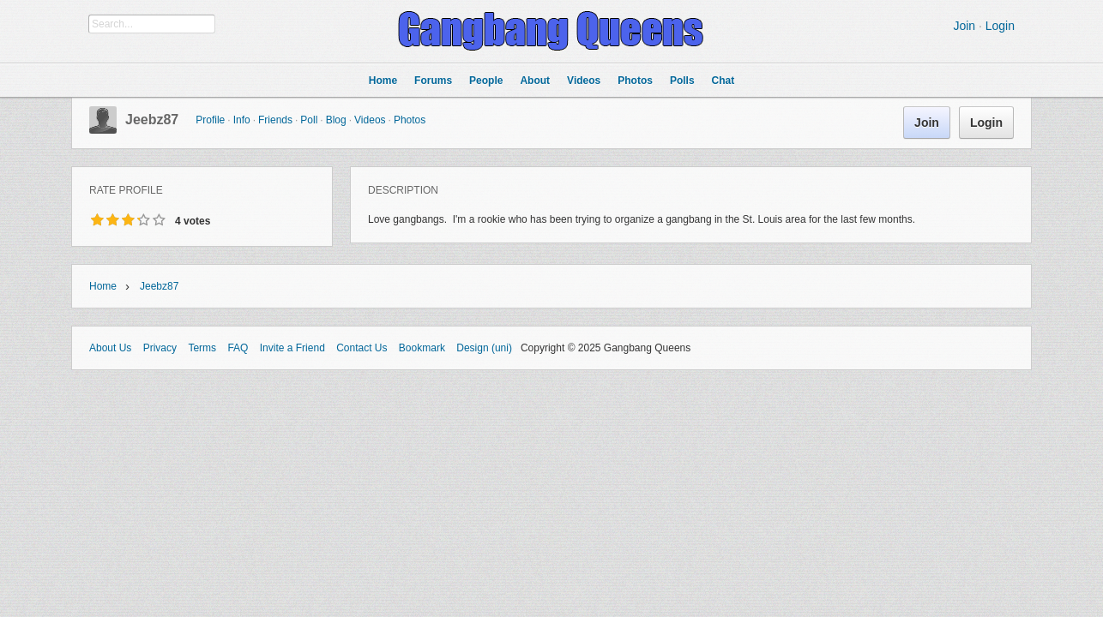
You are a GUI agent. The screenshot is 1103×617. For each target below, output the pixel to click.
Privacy (160, 348)
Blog (336, 120)
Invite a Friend (292, 348)
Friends (275, 120)
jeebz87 (151, 119)
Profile (210, 120)
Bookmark (422, 348)
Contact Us (361, 348)
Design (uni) (484, 348)
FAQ (237, 348)
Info (241, 120)
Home (103, 286)
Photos (409, 120)
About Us (110, 348)
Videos (369, 120)
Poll (308, 120)
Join (964, 26)
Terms (202, 348)
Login (1000, 26)
